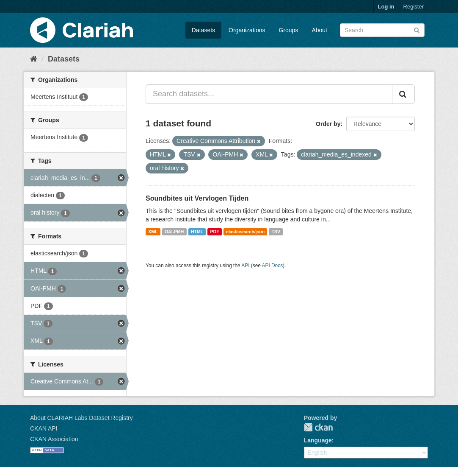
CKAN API (44, 428)
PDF (214, 231)
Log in (386, 6)
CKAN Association (54, 439)
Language (318, 440)
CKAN (318, 427)
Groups (288, 30)
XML (152, 231)
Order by (328, 123)
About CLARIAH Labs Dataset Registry (81, 417)
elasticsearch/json (245, 231)
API (245, 265)
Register (413, 6)
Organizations (247, 30)
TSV (276, 231)
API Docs (272, 265)
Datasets (203, 30)
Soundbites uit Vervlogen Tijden (197, 198)
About (319, 30)
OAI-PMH (174, 231)
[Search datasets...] (269, 94)
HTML (197, 231)
